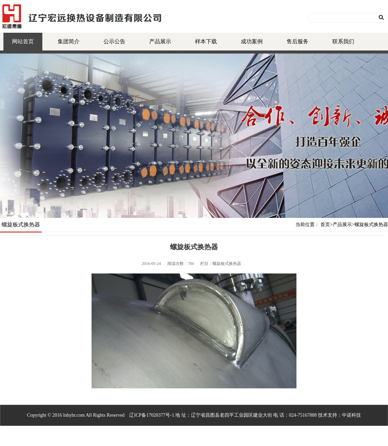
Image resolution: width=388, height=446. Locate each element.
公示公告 (114, 41)
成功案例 (252, 41)
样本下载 (206, 41)
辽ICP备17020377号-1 (151, 415)
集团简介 (69, 41)
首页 (325, 224)
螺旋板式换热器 (371, 224)
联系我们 (343, 41)
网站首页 (23, 41)
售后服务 (297, 41)
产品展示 (160, 41)
